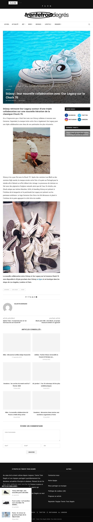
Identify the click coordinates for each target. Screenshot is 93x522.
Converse (6, 289)
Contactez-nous (53, 475)
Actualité (15, 24)
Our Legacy (15, 289)
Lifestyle (48, 24)
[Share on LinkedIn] (32, 297)
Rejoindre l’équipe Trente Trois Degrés (61, 501)
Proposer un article (54, 496)
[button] (19, 2)
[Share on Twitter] (30, 297)
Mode (30, 24)
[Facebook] (42, 6)
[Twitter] (45, 6)
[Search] (89, 24)
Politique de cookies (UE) (57, 491)
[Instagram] (47, 6)
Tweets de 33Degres (77, 133)
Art (23, 24)
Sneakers (57, 24)
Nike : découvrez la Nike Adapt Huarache (16, 355)
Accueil (6, 24)
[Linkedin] (50, 6)
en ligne (39, 279)
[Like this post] (27, 297)
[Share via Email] (36, 297)
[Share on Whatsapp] (34, 297)
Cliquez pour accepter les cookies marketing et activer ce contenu (77, 134)
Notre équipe (52, 480)
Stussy (22, 289)
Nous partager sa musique (57, 486)
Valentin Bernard (12, 100)
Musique (38, 24)
